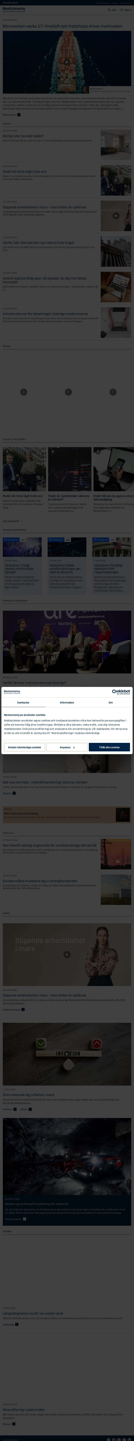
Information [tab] (67, 702)
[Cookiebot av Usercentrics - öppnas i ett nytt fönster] (114, 692)
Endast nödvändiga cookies (24, 747)
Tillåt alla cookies (109, 747)
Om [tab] (111, 702)
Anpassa (67, 747)
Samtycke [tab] (23, 702)
